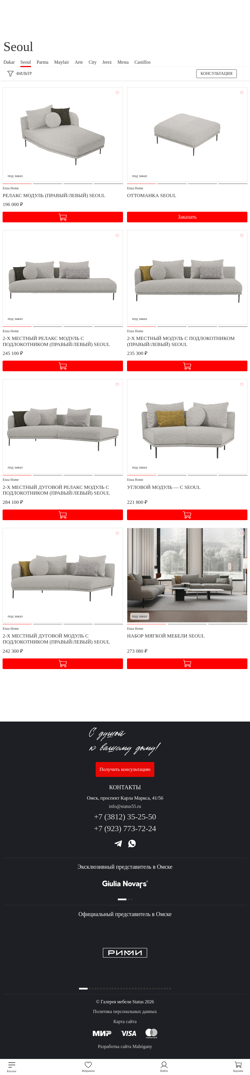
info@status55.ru (125, 803)
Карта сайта (125, 1021)
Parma (43, 62)
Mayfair (61, 62)
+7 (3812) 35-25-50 (125, 813)
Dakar (9, 62)
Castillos (142, 62)
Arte (79, 62)
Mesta (123, 62)
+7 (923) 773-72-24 (125, 825)
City (93, 62)
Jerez (107, 62)
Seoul (25, 62)
